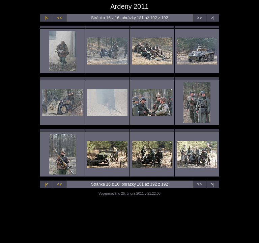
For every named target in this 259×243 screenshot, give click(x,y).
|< (46, 18)
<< (59, 18)
